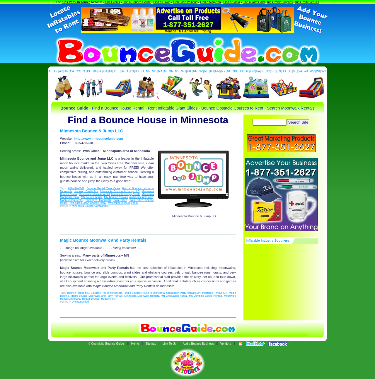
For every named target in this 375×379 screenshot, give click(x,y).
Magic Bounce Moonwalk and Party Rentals (103, 240)
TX (284, 71)
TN (279, 71)
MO (183, 71)
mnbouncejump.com (141, 197)
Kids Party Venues (307, 2)
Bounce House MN (78, 292)
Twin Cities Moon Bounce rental (87, 203)
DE (95, 71)
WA (306, 71)
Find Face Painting (185, 2)
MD (154, 71)
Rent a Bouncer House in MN (99, 298)
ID (114, 71)
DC (89, 71)
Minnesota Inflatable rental (94, 194)
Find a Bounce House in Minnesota (144, 292)
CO (78, 71)
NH (206, 71)
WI (318, 71)
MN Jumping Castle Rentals (205, 295)
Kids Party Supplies (280, 2)
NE (195, 71)
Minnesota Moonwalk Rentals (141, 295)
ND (235, 71)
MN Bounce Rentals (116, 197)
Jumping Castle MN (86, 191)
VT (295, 71)
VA (300, 71)
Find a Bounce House (136, 2)
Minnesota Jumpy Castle (125, 194)
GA (105, 71)
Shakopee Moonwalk (98, 200)
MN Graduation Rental (174, 295)
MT (189, 71)
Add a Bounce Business (198, 343)
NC (229, 71)
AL (50, 71)
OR (252, 71)
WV (312, 71)
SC (268, 71)
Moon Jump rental (71, 200)
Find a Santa (231, 2)
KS (132, 71)
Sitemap (150, 343)
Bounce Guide (114, 343)
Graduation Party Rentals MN (183, 292)
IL (119, 71)
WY (323, 71)
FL (100, 71)
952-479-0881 (76, 188)
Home (135, 343)
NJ (212, 71)
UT (290, 71)
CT (84, 71)
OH (240, 71)
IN (122, 71)
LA (142, 71)
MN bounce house (92, 197)
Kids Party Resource (76, 2)
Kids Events (112, 2)
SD (274, 71)
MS (177, 71)
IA (127, 71)
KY (137, 71)
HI (110, 71)
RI (262, 71)
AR (66, 71)
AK (55, 71)
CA (72, 71)
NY (223, 71)
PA (258, 71)
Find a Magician (210, 2)
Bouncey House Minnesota (106, 292)
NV (201, 71)
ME (148, 71)
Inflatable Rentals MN (214, 292)
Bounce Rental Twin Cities (103, 188)
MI (165, 71)
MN (171, 71)
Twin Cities (120, 200)
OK (247, 71)
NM (217, 71)
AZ (61, 71)
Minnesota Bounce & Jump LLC (91, 131)
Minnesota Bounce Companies (90, 205)
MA (160, 71)
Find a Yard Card (254, 2)
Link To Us (169, 343)
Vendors (225, 343)
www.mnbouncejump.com (123, 203)
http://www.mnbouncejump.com (98, 138)
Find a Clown (161, 2)
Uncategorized (80, 301)
